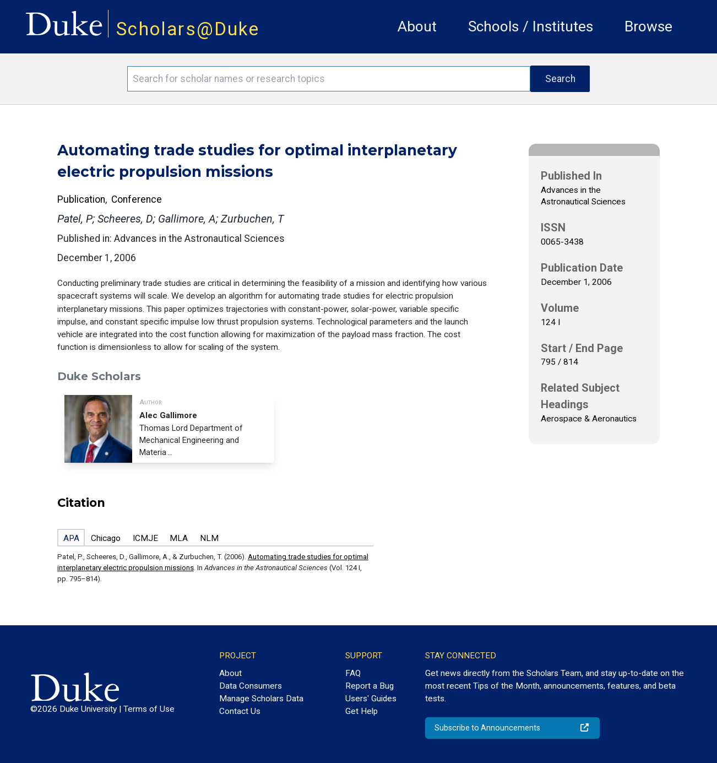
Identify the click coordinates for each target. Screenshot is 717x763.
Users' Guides (370, 699)
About (417, 26)
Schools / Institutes (530, 26)
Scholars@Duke (187, 29)
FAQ (353, 673)
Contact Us (239, 711)
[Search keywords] (328, 78)
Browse (648, 26)
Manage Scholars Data (261, 699)
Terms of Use (149, 709)
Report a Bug (369, 686)
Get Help (361, 711)
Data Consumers (250, 686)
